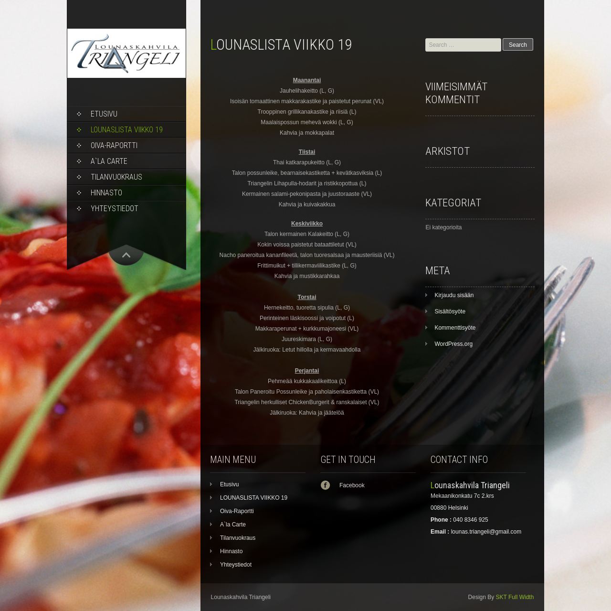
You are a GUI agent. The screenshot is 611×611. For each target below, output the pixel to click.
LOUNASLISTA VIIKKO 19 (127, 129)
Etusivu (104, 113)
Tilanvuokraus (116, 177)
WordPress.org (453, 344)
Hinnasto (106, 192)
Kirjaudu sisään (454, 295)
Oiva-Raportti (114, 145)
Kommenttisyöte (454, 327)
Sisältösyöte (449, 311)
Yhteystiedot (114, 208)
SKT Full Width (515, 597)
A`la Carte (109, 161)
